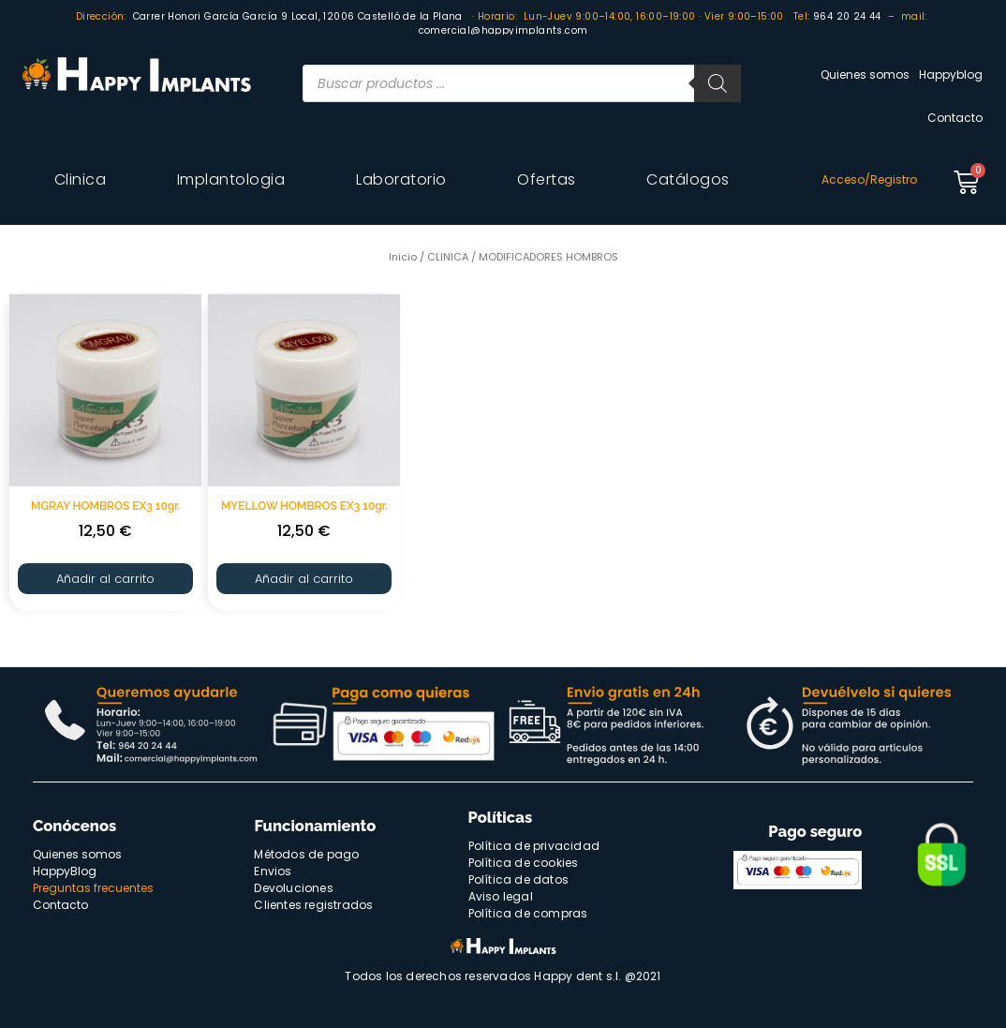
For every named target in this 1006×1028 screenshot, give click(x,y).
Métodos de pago (306, 854)
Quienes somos (865, 74)
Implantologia (231, 179)
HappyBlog (64, 871)
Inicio (403, 256)
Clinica (80, 179)
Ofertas (546, 179)
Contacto (955, 118)
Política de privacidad (533, 846)
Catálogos (688, 179)
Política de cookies (523, 863)
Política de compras (528, 913)
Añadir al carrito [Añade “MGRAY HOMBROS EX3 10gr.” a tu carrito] (105, 579)
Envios (272, 871)
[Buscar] (717, 83)
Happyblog (951, 74)
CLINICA (447, 256)
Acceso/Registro (869, 179)
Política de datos (518, 879)
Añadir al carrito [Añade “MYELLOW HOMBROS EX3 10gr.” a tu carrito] (304, 579)
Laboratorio (401, 179)
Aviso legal (500, 896)
